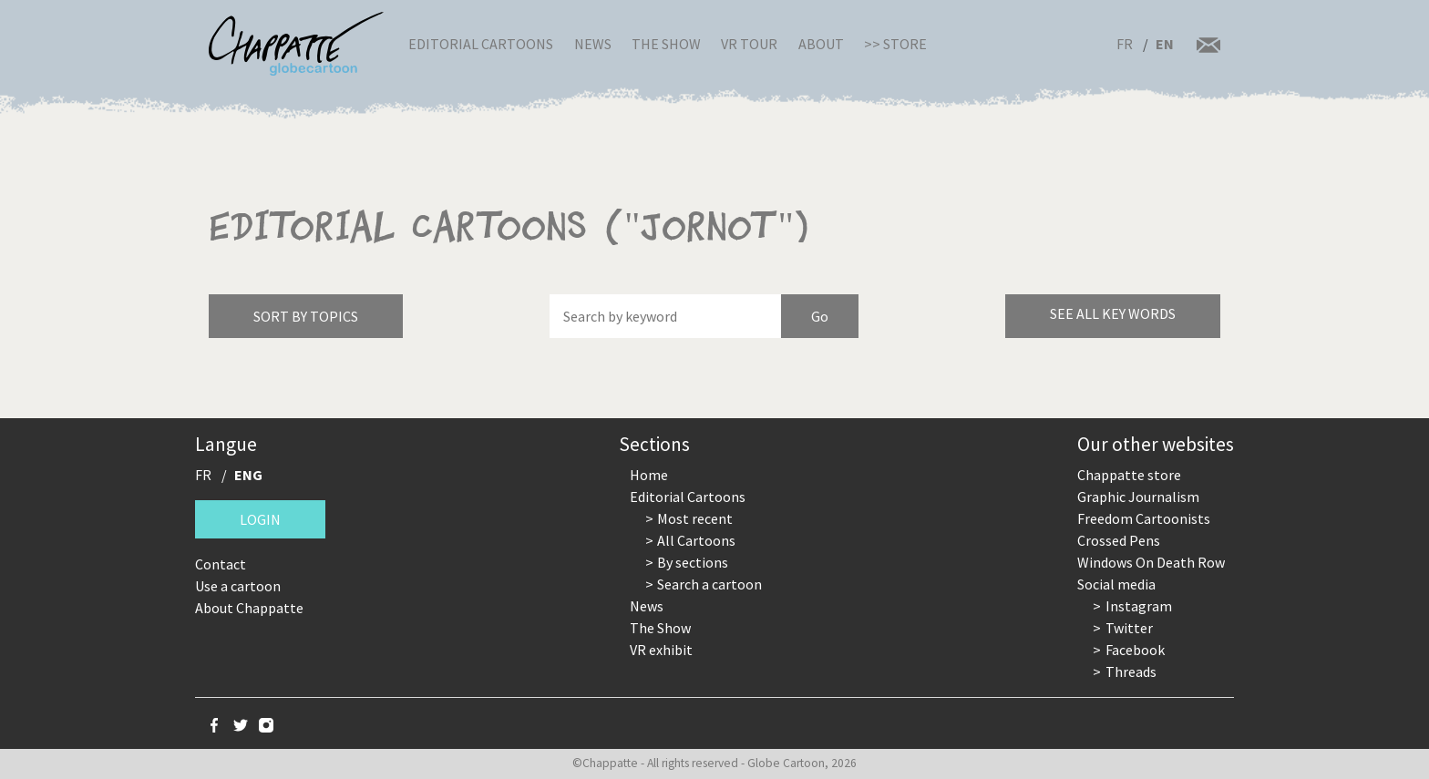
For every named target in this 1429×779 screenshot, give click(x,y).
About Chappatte (249, 608)
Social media (1116, 584)
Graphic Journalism (1138, 496)
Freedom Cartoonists (1143, 518)
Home (649, 475)
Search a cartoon (709, 584)
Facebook (1135, 650)
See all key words (1113, 313)
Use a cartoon (238, 586)
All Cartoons (696, 540)
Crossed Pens (1118, 540)
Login (260, 519)
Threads (1131, 671)
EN (1165, 44)
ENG (248, 475)
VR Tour (749, 44)
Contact (220, 564)
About (821, 44)
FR (1124, 44)
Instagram (1138, 606)
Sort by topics (305, 316)
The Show (666, 44)
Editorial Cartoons (480, 44)
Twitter (1129, 628)
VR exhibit (661, 650)
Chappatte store (1129, 475)
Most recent (695, 518)
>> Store (895, 44)
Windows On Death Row (1151, 562)
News (593, 44)
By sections (692, 562)
